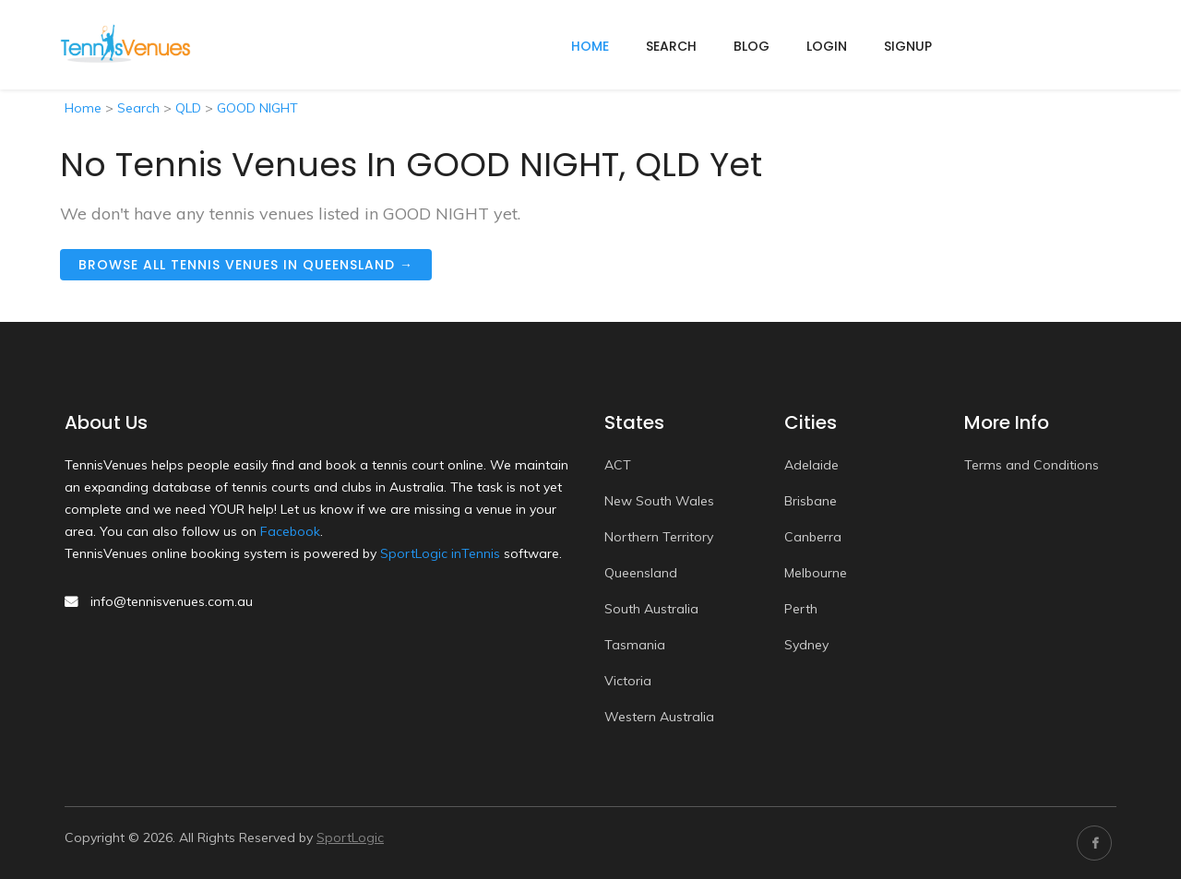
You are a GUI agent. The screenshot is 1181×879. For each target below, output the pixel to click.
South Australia (651, 608)
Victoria (627, 680)
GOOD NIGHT (257, 108)
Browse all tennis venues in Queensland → (245, 264)
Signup (908, 46)
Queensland (640, 572)
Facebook (290, 531)
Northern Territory (658, 537)
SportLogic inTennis (440, 553)
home (590, 46)
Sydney (806, 644)
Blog (751, 46)
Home (83, 108)
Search (671, 46)
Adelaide (811, 465)
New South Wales (659, 501)
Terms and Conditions (1031, 465)
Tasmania (634, 644)
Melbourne (815, 572)
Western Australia (659, 716)
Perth (800, 608)
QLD (188, 108)
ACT (617, 465)
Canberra (812, 537)
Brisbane (810, 501)
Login (826, 46)
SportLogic (350, 837)
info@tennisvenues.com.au (171, 601)
